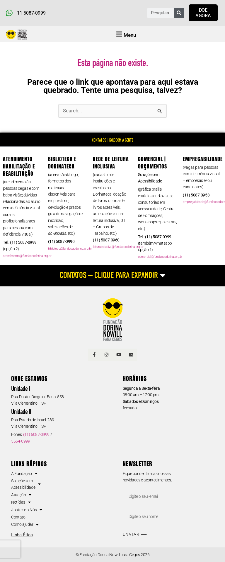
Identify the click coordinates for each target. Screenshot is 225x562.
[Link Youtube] (118, 355)
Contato (18, 517)
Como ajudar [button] (25, 524)
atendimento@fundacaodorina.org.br (27, 256)
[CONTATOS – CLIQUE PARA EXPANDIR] (112, 275)
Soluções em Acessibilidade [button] (25, 484)
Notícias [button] (20, 502)
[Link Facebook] (94, 355)
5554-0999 (20, 441)
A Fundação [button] (24, 473)
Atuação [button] (21, 495)
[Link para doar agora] (203, 12)
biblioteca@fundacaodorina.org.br (70, 248)
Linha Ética (22, 534)
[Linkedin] (131, 355)
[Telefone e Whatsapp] (59, 13)
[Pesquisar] (179, 13)
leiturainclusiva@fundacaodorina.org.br (118, 247)
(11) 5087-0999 (36, 434)
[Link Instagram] (106, 355)
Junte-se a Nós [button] (26, 510)
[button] (125, 35)
